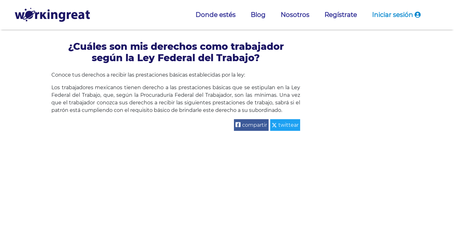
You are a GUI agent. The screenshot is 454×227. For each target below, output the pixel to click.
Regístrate (340, 15)
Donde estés (215, 15)
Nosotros (295, 15)
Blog (258, 15)
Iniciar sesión (396, 15)
